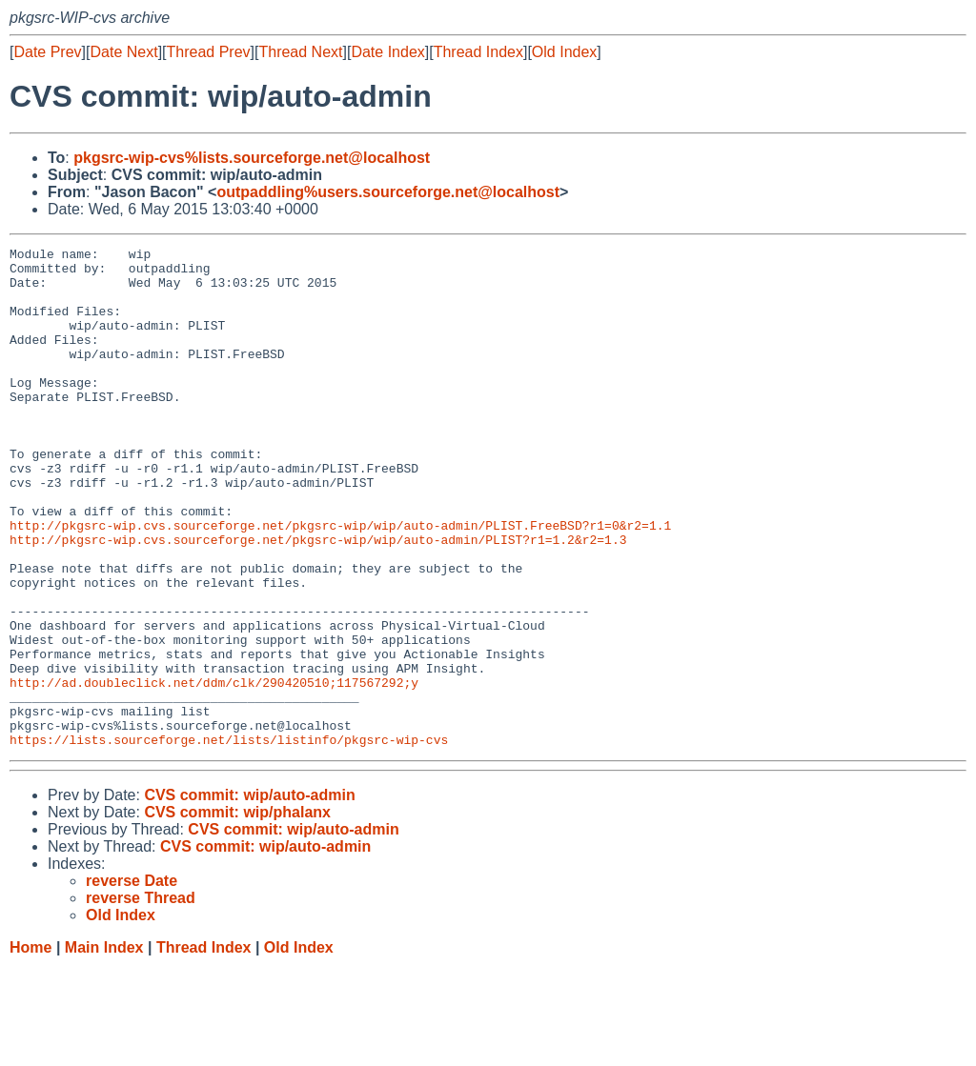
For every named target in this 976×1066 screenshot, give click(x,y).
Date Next (123, 52)
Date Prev (47, 52)
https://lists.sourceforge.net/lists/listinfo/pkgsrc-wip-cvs (229, 839)
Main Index (104, 1047)
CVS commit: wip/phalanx (237, 912)
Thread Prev (209, 52)
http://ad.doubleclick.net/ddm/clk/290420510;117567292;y (214, 770)
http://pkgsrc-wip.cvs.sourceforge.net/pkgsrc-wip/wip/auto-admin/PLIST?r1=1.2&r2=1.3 (318, 599)
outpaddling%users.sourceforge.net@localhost (387, 192)
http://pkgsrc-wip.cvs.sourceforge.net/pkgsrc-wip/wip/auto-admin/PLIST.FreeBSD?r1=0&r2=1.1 (340, 582)
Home (30, 1047)
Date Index (387, 52)
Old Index (564, 52)
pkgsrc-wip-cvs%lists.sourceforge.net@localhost (251, 158)
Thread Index (478, 52)
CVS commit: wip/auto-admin (249, 895)
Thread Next (300, 52)
